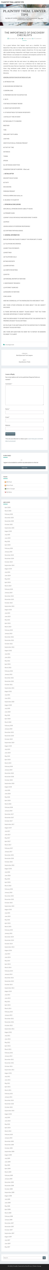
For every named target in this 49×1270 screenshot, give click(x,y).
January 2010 (8, 1138)
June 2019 (7, 753)
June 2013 (7, 998)
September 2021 (9, 688)
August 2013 (8, 991)
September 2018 (9, 783)
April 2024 (7, 582)
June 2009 (7, 1162)
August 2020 (8, 705)
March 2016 (8, 885)
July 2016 (7, 872)
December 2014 (9, 937)
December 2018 (9, 773)
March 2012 (8, 1049)
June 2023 (7, 616)
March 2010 (8, 1131)
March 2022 (8, 667)
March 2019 (8, 763)
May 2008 (7, 1206)
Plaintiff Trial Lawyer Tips (12, 2)
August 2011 (8, 1073)
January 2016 (8, 892)
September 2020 (9, 701)
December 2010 (9, 1100)
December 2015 (9, 896)
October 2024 (9, 562)
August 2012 (8, 1032)
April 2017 (7, 841)
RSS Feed (9, 482)
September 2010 (9, 1110)
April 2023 (7, 623)
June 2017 (7, 834)
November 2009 (9, 1144)
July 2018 (7, 790)
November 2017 (9, 817)
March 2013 (8, 1008)
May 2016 (7, 879)
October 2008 (9, 1189)
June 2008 (7, 1202)
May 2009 (7, 1165)
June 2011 (7, 1080)
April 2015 (7, 923)
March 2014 (8, 967)
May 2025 (7, 541)
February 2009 (9, 1175)
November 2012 (9, 1022)
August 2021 (8, 691)
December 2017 (9, 814)
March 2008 (8, 1213)
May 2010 (7, 1124)
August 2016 (8, 868)
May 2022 (7, 661)
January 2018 (8, 811)
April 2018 (7, 800)
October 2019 (9, 739)
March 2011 (8, 1090)
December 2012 (9, 1018)
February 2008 (9, 1216)
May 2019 (7, 756)
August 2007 (8, 1236)
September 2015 (9, 906)
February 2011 (9, 1093)
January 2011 (8, 1097)
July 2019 (7, 749)
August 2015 (8, 909)
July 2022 (7, 654)
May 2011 (7, 1083)
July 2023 (7, 613)
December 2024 (9, 555)
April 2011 (7, 1087)
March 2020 (8, 722)
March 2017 (8, 845)
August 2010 (8, 1114)
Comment (8, 384)
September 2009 (9, 1151)
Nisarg (39, 1266)
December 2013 (9, 978)
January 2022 (8, 674)
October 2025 (9, 524)
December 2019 (9, 732)
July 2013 (7, 995)
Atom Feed (9, 485)
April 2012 (7, 1046)
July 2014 (7, 954)
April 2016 (7, 882)
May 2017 (7, 838)
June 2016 (7, 875)
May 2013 (7, 1001)
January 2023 (8, 633)
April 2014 (7, 964)
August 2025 (8, 531)
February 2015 (9, 930)
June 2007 (7, 1243)
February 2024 (9, 589)
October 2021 (9, 684)
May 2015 (7, 920)
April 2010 (7, 1127)
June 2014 (7, 957)
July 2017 (7, 831)
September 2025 (9, 528)
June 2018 (7, 793)
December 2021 (9, 678)
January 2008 (8, 1219)
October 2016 (9, 862)
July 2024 (7, 572)
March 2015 (8, 926)
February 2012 (9, 1053)
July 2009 (7, 1158)
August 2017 (8, 828)
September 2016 (9, 865)
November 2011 (9, 1063)
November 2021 (9, 681)
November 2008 (9, 1185)
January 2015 (8, 933)
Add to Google (10, 489)
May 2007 (7, 1247)
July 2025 (7, 534)
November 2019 (9, 736)
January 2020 (8, 729)
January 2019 (8, 770)
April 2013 (7, 1005)
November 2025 (9, 521)
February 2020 (9, 725)
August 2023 (8, 609)
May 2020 (7, 715)
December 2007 (9, 1223)
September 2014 (9, 947)
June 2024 (7, 575)
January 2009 (8, 1179)
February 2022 (9, 671)
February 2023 (9, 630)
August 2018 (8, 787)
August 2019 (8, 746)
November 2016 (9, 858)
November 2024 (9, 558)
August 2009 (8, 1155)
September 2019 (9, 742)
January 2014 (8, 974)
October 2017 (9, 821)
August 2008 (8, 1196)
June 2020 (7, 712)
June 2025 (7, 538)
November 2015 (9, 899)
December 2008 (9, 1182)
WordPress (28, 1266)
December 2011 (9, 1059)
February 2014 (9, 971)
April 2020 (7, 719)
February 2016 (9, 889)
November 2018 (9, 776)
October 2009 (9, 1148)
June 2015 (7, 916)
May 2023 (7, 620)
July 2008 (7, 1199)
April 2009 (7, 1168)
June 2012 (7, 1039)
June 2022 (7, 657)
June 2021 (7, 698)
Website (7, 425)
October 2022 (9, 643)
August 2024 (8, 569)
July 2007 (7, 1240)
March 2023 (8, 626)
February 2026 (9, 514)
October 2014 (9, 943)
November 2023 (9, 599)
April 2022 (7, 664)
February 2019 (9, 766)
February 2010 (9, 1134)
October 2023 (9, 603)
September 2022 (9, 647)
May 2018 (7, 797)
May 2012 (7, 1042)
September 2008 (9, 1192)
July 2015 (7, 913)
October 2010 (9, 1107)
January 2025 (8, 552)
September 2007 (9, 1233)
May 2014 (7, 960)
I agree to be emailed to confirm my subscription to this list (21, 461)
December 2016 (9, 855)
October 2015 (9, 902)
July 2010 (7, 1117)
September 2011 (9, 1070)
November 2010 (9, 1104)
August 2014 (8, 950)
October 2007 (9, 1230)
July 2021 (7, 695)
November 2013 (9, 981)
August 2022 (8, 650)
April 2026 (7, 507)
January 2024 (8, 592)
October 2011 (9, 1066)
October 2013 (9, 984)
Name (7, 409)
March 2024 (8, 586)
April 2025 (7, 545)
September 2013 (9, 988)
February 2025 (9, 548)
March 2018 (8, 804)
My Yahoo (9, 492)
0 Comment (37, 38)
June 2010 (7, 1121)
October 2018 (9, 780)
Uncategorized (9, 344)
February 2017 (9, 848)
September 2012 (9, 1029)
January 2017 (8, 851)
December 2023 (9, 596)
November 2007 (9, 1226)
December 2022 (9, 637)
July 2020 (7, 708)
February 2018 (9, 807)
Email (7, 417)
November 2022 (9, 640)
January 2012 (8, 1056)
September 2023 (9, 606)
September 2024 (9, 565)
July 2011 (7, 1076)
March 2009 (8, 1172)
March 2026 (8, 511)
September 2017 (9, 824)
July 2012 (7, 1035)
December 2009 (9, 1141)
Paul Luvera (27, 38)
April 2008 (7, 1209)
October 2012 (9, 1025)
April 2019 (7, 759)
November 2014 (9, 940)
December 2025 (9, 517)
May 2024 (7, 579)
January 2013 (8, 1015)
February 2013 (9, 1012)
